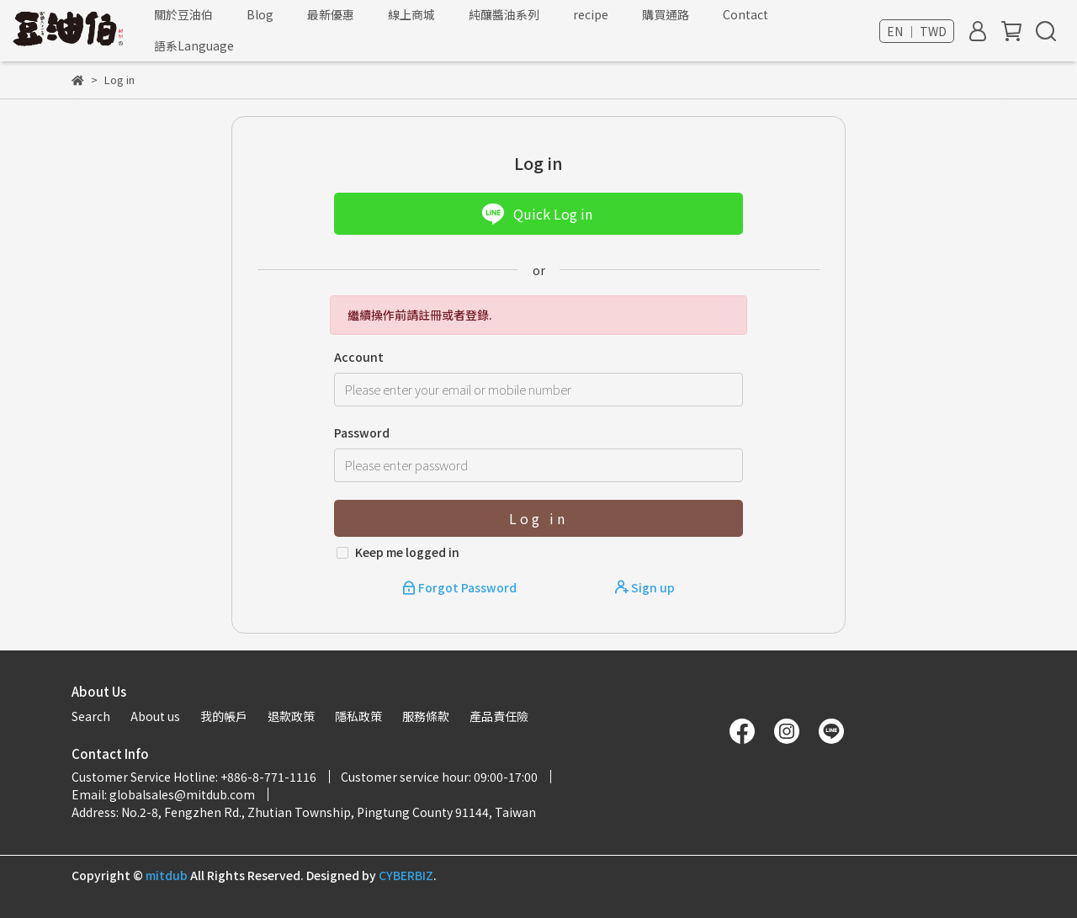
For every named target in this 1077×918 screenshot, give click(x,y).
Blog (260, 14)
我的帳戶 (223, 716)
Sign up (645, 587)
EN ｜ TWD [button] (917, 31)
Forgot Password (460, 587)
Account (359, 356)
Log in (538, 518)
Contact (745, 14)
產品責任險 (499, 716)
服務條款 (425, 716)
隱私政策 (358, 716)
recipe (590, 14)
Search (91, 716)
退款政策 (291, 716)
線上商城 (411, 14)
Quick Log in (536, 214)
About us (155, 716)
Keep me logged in (407, 552)
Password (362, 432)
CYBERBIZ (406, 875)
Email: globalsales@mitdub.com (163, 794)
